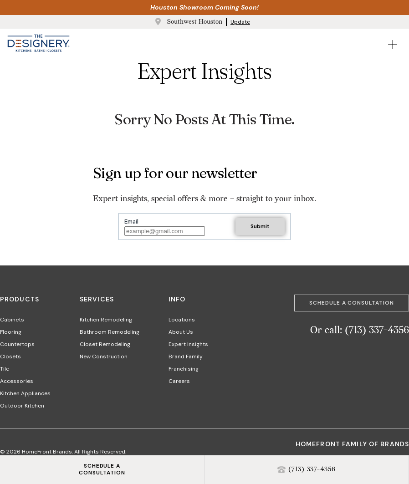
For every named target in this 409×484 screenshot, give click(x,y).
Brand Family (186, 356)
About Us (181, 332)
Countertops (17, 344)
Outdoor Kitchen (22, 405)
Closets (10, 356)
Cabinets (12, 319)
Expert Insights (188, 344)
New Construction (104, 356)
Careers (179, 381)
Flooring (10, 332)
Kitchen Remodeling (106, 319)
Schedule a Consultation (351, 302)
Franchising (184, 368)
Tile (4, 368)
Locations (182, 319)
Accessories (16, 381)
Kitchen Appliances (25, 393)
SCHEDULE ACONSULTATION (102, 469)
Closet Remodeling (105, 344)
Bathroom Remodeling (109, 332)
